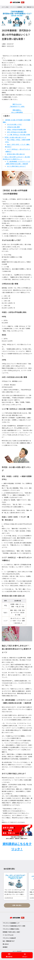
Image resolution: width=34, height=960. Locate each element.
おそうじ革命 (5, 7)
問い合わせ (6, 944)
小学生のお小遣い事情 (13, 127)
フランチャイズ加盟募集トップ (11, 923)
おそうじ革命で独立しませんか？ (16, 166)
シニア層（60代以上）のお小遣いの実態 (18, 134)
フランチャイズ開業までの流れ (11, 929)
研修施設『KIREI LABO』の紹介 (11, 932)
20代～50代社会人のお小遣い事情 (16, 132)
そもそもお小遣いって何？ (14, 124)
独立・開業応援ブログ (9, 941)
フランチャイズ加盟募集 (16, 7)
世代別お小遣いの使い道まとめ (16, 154)
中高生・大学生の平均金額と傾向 (16, 129)
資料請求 (5, 947)
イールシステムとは (8, 935)
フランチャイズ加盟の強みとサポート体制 (14, 926)
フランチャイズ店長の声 (9, 938)
